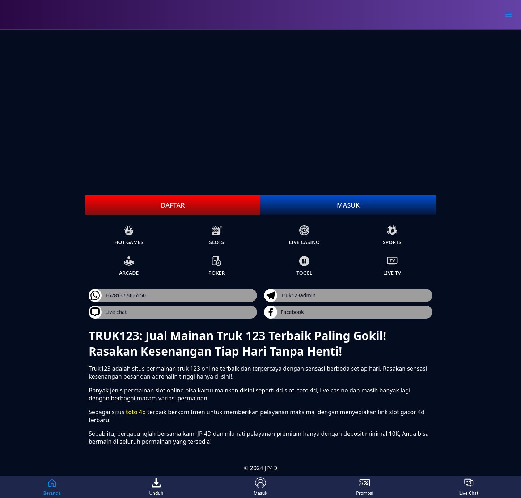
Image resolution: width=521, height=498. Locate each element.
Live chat (108, 312)
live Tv (392, 266)
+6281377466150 (117, 295)
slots (216, 235)
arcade (129, 266)
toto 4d (136, 412)
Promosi (364, 486)
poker (216, 266)
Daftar (173, 205)
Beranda (52, 486)
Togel (304, 266)
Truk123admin (289, 295)
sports (392, 235)
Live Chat (469, 486)
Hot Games (128, 235)
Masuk (348, 205)
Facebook (284, 312)
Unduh (156, 486)
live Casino (304, 235)
